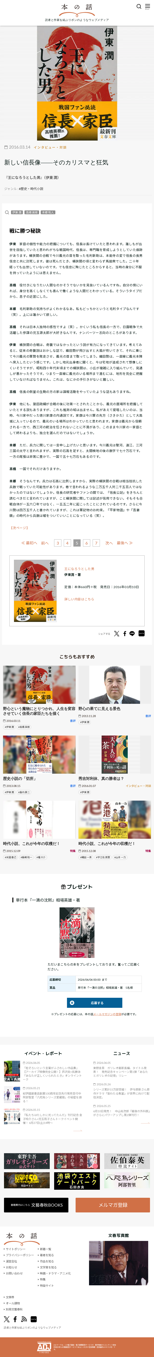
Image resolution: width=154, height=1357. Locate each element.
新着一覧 (45, 1249)
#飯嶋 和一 (26, 857)
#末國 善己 (10, 857)
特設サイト (47, 1285)
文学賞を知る (48, 1267)
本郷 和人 (48, 212)
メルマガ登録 (112, 1205)
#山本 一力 (120, 857)
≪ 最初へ (29, 543)
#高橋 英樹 (24, 726)
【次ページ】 (19, 528)
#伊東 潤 (9, 726)
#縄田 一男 (86, 857)
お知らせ (11, 1267)
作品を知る (47, 1261)
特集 (43, 1279)
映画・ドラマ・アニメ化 (55, 1273)
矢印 (77, 1130)
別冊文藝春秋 (14, 1309)
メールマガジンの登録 (107, 1014)
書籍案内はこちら (37, 1204)
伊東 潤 (16, 212)
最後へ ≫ (125, 543)
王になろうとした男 (79, 569)
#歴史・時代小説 (31, 189)
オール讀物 (13, 1303)
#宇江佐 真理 (103, 857)
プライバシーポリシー (20, 1255)
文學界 (10, 1297)
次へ (109, 543)
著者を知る (47, 1255)
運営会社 (11, 1261)
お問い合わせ (14, 1273)
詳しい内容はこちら (79, 599)
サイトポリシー (15, 1249)
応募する (85, 1003)
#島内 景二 (24, 792)
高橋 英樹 (32, 212)
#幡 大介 (41, 857)
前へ (45, 543)
